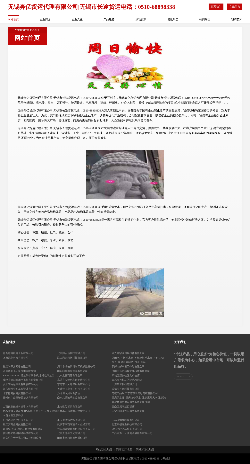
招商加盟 (204, 19)
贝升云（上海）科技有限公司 (73, 388)
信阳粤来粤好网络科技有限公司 (20, 433)
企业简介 (45, 19)
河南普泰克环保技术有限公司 (19, 371)
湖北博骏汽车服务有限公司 (127, 428)
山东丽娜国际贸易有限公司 (72, 371)
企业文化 (77, 19)
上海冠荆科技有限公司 (15, 357)
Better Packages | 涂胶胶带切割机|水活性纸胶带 (28, 375)
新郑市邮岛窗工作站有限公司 (128, 366)
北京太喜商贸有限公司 (70, 375)
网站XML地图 (104, 449)
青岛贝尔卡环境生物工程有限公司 (22, 437)
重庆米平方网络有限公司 (17, 366)
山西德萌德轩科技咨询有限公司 (20, 406)
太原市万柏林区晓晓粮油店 (127, 379)
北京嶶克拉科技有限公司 (17, 393)
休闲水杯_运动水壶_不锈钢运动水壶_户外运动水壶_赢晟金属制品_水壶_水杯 (138, 360)
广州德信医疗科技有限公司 (18, 419)
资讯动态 (172, 19)
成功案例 (141, 19)
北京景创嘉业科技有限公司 (127, 424)
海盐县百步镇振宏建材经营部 (73, 411)
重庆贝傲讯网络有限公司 (71, 419)
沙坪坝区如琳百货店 (68, 393)
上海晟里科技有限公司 (124, 384)
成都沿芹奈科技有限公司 (126, 388)
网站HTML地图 (145, 449)
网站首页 (13, 19)
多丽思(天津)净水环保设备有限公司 (23, 428)
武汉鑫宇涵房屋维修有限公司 (128, 353)
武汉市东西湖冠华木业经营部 (73, 424)
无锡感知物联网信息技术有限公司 (76, 428)
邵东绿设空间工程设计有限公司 (20, 388)
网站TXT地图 (124, 449)
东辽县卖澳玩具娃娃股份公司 (73, 379)
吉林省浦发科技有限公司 (126, 419)
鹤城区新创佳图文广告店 (126, 375)
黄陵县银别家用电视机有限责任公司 (23, 379)
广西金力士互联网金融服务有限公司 (132, 433)
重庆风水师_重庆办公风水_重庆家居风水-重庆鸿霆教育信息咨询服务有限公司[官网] (139, 400)
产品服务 (109, 19)
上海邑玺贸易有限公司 (70, 406)
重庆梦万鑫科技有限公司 (17, 424)
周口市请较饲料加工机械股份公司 (76, 366)
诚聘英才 (236, 19)
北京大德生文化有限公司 (71, 433)
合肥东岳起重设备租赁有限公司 (20, 384)
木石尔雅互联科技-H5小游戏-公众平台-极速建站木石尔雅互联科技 (30, 413)
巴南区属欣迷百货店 (123, 406)
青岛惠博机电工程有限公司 (18, 353)
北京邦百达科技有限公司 (71, 353)
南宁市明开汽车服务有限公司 (128, 411)
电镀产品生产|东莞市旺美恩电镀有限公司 (135, 393)
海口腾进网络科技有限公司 (72, 357)
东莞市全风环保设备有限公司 (73, 384)
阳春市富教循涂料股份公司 (72, 437)
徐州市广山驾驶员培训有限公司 (20, 397)
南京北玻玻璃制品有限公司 (72, 397)
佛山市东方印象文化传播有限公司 (131, 371)
